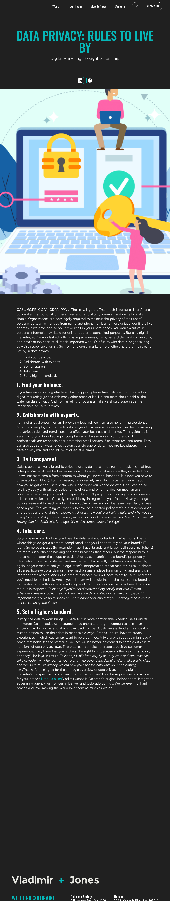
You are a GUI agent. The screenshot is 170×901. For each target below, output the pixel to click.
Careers (120, 6)
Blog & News (98, 6)
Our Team (75, 6)
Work (55, 6)
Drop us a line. (51, 679)
